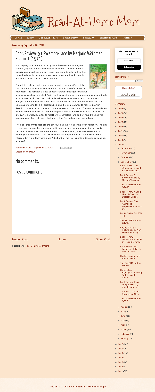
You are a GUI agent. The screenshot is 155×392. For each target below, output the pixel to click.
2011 (120, 371)
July (123, 311)
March (124, 329)
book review (29, 152)
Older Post (103, 239)
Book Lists (89, 37)
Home (18, 37)
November (126, 153)
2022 (120, 126)
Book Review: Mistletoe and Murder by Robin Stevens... (131, 239)
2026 (120, 108)
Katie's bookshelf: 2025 (128, 88)
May (123, 320)
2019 (120, 140)
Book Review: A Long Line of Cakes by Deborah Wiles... (130, 194)
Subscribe (129, 67)
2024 (120, 117)
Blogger (102, 387)
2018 (120, 144)
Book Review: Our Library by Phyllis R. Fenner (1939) (130, 249)
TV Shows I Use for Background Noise (130, 292)
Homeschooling (108, 37)
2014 (120, 358)
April (123, 325)
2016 (120, 349)
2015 (120, 353)
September (126, 162)
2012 (120, 367)
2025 (120, 113)
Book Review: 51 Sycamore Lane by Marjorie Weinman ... (131, 177)
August (124, 307)
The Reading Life (48, 37)
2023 (120, 122)
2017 (120, 344)
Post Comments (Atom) (37, 246)
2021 (120, 131)
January (125, 338)
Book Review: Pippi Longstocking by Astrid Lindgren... (129, 284)
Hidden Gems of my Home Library (130, 257)
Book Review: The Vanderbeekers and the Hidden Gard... (130, 168)
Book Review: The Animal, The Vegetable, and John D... (131, 205)
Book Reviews (70, 37)
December (126, 148)
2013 (120, 362)
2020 (120, 135)
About (30, 37)
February (125, 334)
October (125, 157)
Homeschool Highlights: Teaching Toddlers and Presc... (131, 274)
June (123, 316)
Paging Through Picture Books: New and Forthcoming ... (130, 230)
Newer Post (20, 239)
